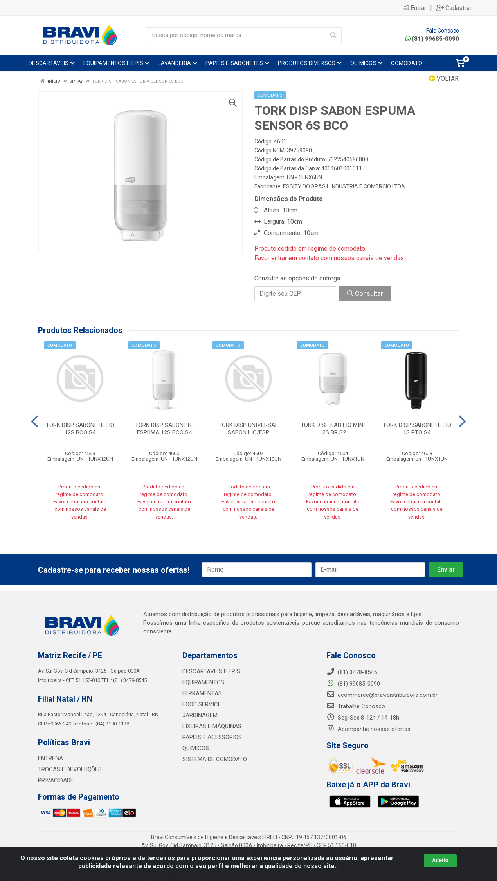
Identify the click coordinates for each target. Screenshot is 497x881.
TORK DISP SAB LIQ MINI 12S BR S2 (333, 429)
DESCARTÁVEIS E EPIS (211, 671)
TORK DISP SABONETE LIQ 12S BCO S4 (80, 429)
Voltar (444, 78)
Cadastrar (454, 8)
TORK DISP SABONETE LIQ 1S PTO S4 (417, 429)
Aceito (440, 860)
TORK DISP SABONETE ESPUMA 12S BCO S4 (164, 429)
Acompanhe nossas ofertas (368, 729)
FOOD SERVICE (201, 704)
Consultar (365, 293)
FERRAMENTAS (202, 693)
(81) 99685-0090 (432, 38)
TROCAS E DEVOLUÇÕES (70, 769)
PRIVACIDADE (56, 780)
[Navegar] (34, 421)
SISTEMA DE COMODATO (214, 759)
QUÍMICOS (195, 748)
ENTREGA (50, 758)
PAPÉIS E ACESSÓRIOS (212, 737)
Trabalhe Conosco (355, 706)
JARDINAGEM (200, 715)
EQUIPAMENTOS (203, 682)
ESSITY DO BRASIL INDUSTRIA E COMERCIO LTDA (344, 186)
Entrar (414, 8)
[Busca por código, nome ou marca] (236, 35)
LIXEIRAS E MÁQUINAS (211, 726)
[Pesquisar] (333, 35)
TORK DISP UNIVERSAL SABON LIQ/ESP (248, 429)
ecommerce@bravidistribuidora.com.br (382, 694)
